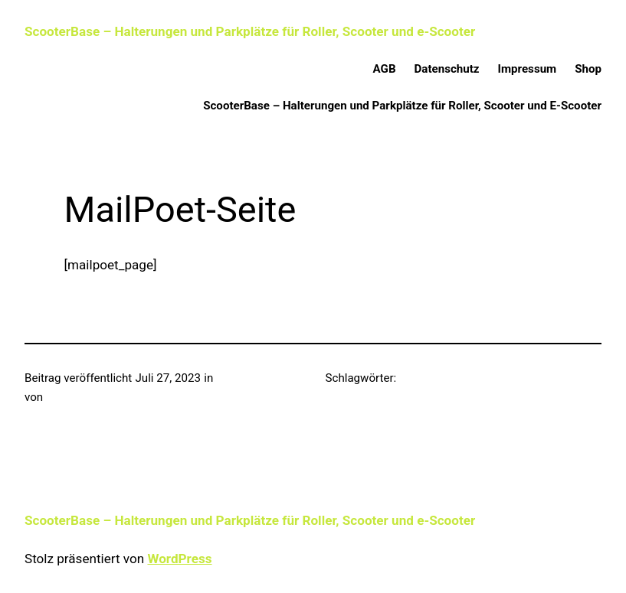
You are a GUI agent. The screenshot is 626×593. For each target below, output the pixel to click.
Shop (588, 69)
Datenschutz (447, 69)
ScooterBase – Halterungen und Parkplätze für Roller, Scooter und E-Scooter (402, 105)
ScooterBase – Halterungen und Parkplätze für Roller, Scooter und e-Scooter (250, 31)
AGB (384, 69)
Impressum (527, 69)
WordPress (179, 558)
